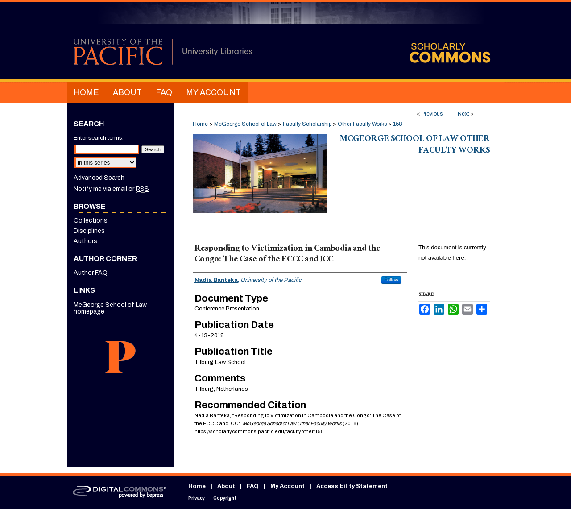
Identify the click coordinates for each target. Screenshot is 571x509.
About (226, 486)
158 (397, 124)
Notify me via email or (111, 189)
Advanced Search (99, 177)
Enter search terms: (99, 138)
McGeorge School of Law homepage (110, 308)
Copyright (224, 498)
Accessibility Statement (352, 486)
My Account (287, 486)
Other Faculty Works (362, 124)
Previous (432, 114)
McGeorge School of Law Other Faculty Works (415, 145)
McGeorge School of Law (245, 124)
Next (463, 114)
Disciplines (89, 231)
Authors (85, 241)
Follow (391, 279)
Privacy (196, 498)
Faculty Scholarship (307, 124)
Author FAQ (91, 272)
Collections (91, 220)
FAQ (253, 486)
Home (200, 124)
